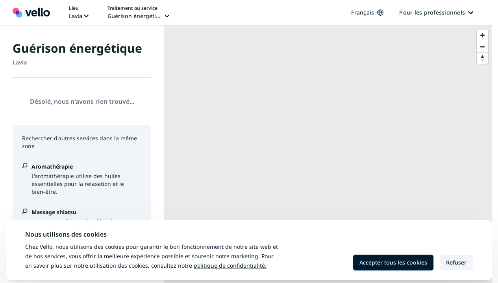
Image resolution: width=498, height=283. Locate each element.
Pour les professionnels (436, 12)
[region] (328, 154)
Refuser (456, 262)
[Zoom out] (482, 46)
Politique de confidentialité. (230, 265)
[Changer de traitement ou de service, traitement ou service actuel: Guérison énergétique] (138, 12)
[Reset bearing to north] (482, 58)
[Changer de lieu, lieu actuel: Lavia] (79, 12)
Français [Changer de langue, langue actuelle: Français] (367, 12)
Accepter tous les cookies (393, 262)
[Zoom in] (482, 35)
